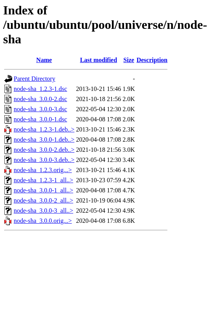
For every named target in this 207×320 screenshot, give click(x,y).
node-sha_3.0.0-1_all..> (43, 190)
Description (152, 60)
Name (44, 60)
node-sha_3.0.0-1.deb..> (44, 139)
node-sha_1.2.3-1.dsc (40, 88)
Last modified (98, 60)
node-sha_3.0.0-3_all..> (43, 210)
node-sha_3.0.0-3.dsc (40, 109)
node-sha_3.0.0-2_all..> (43, 200)
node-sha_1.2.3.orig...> (43, 170)
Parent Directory (34, 78)
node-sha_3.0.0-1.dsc (40, 119)
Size (128, 60)
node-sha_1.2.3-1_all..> (43, 180)
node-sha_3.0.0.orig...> (43, 220)
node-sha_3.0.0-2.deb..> (44, 149)
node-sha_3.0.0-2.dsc (40, 99)
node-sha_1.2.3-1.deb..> (44, 129)
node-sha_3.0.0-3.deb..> (44, 159)
